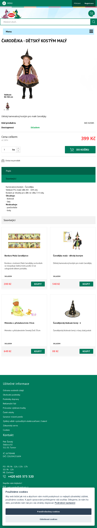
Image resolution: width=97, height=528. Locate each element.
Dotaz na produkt (13, 160)
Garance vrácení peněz (13, 416)
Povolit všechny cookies (48, 511)
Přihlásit (77, 3)
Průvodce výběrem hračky (14, 408)
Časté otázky (8, 412)
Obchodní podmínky (11, 394)
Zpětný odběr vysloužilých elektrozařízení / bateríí (25, 421)
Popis (8, 170)
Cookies (6, 430)
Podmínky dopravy (11, 399)
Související (11, 178)
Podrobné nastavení (65, 503)
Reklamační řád (9, 403)
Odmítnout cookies (48, 519)
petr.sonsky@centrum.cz (17, 487)
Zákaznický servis (10, 425)
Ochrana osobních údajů (13, 390)
